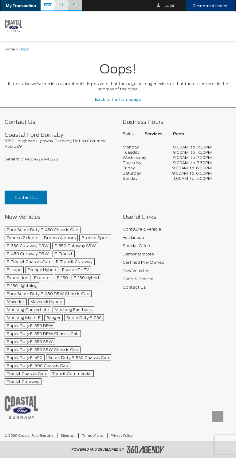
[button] (21, 5)
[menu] (225, 26)
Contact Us (25, 197)
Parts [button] (178, 134)
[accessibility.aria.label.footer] (145, 449)
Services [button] (153, 134)
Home (10, 49)
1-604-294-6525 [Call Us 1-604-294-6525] (41, 159)
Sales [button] (128, 134)
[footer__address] (59, 143)
